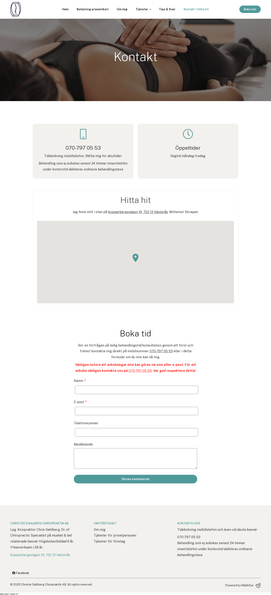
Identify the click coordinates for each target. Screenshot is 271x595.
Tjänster (142, 9)
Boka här (250, 9)
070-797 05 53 (161, 351)
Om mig (122, 9)
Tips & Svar (167, 9)
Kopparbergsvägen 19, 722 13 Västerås (138, 212)
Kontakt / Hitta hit (196, 9)
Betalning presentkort (93, 9)
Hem (65, 9)
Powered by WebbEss (243, 585)
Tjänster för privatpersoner (115, 535)
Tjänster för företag (109, 541)
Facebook (20, 573)
